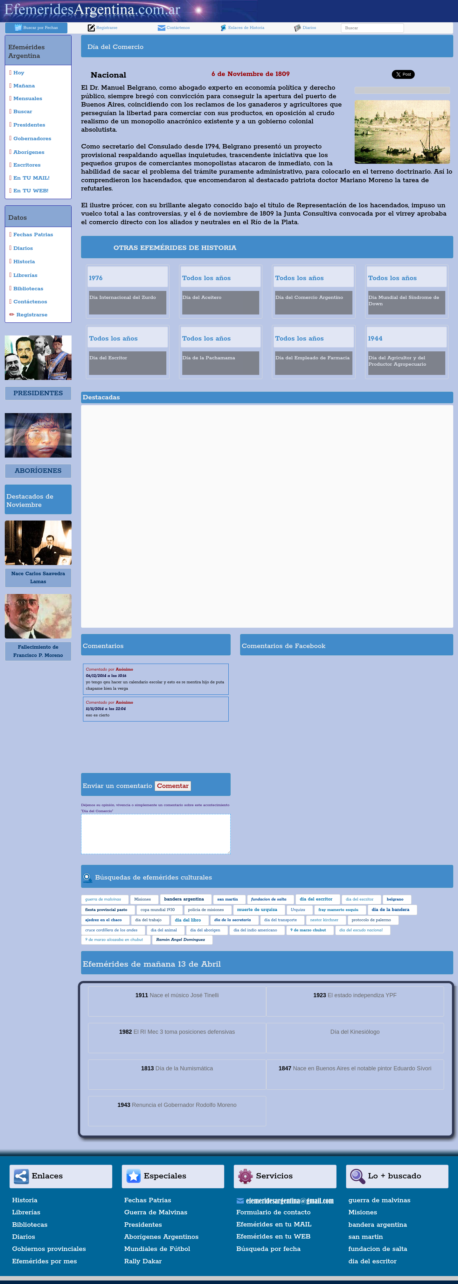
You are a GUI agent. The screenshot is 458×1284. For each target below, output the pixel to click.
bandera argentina (378, 1224)
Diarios (305, 28)
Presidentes (143, 1224)
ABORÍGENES (38, 470)
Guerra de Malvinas (156, 1212)
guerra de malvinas (380, 1200)
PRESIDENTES (38, 393)
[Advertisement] (359, 46)
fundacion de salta (378, 1249)
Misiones (363, 1212)
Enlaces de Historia (241, 28)
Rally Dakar (143, 1261)
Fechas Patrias (147, 1200)
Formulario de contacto (273, 1212)
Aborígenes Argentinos (161, 1236)
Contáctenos (174, 28)
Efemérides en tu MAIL (273, 1224)
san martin (366, 1236)
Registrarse (102, 28)
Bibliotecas (29, 1224)
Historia (25, 1200)
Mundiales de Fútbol (157, 1249)
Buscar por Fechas (36, 28)
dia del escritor (373, 1261)
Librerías (26, 1212)
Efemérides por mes (44, 1261)
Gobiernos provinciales (49, 1249)
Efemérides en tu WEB (273, 1236)
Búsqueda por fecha (268, 1249)
